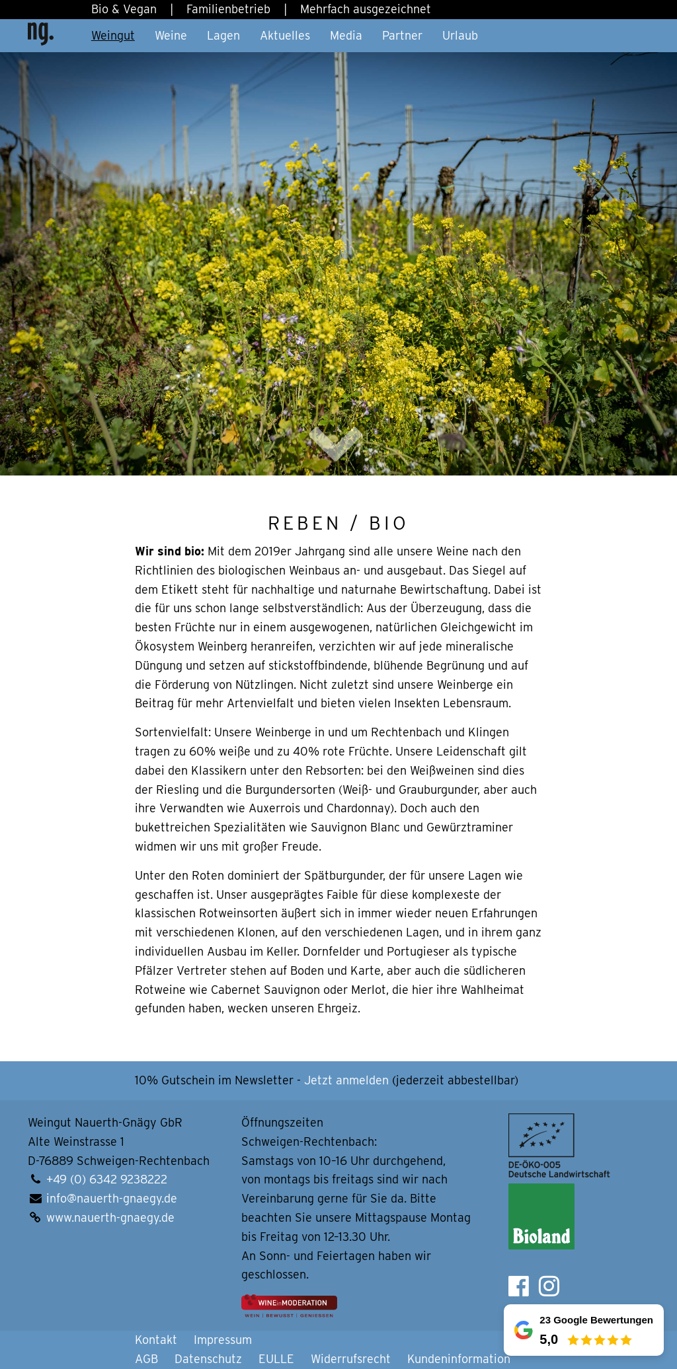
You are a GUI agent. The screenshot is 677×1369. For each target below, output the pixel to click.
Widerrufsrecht (351, 1359)
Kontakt (156, 1340)
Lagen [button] (223, 35)
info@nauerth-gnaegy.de (111, 1198)
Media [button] (346, 35)
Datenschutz (208, 1359)
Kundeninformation (458, 1359)
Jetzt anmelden (346, 1080)
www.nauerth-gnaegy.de (110, 1217)
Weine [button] (171, 35)
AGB (146, 1359)
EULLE (276, 1359)
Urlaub (460, 35)
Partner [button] (402, 35)
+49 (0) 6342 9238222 (106, 1179)
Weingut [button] (113, 35)
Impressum (223, 1340)
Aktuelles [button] (285, 35)
